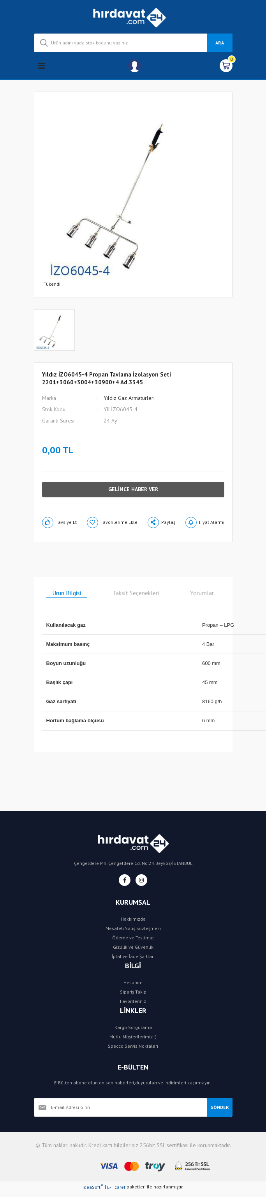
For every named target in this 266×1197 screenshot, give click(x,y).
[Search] (133, 43)
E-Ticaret (116, 1187)
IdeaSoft (93, 1187)
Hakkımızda (133, 919)
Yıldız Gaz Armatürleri (129, 397)
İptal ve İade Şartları (133, 956)
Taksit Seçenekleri (136, 593)
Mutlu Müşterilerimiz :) (133, 1037)
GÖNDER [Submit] (219, 1107)
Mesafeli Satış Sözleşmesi (133, 928)
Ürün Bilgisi (66, 593)
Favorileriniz (133, 1001)
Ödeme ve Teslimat (133, 938)
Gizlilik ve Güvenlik (133, 947)
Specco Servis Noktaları (133, 1046)
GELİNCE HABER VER (133, 489)
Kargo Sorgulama (133, 1027)
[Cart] (226, 65)
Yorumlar (202, 593)
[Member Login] (134, 65)
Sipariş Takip (133, 992)
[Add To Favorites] (112, 522)
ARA (219, 43)
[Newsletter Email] (120, 1107)
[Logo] (133, 17)
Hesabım (133, 982)
